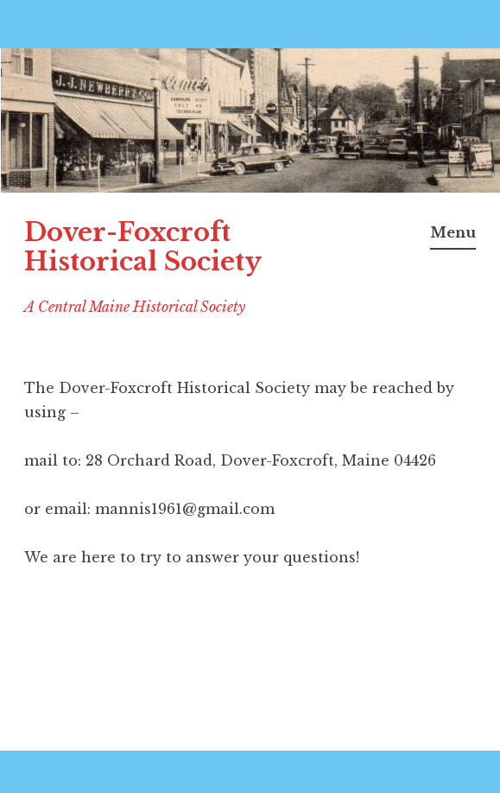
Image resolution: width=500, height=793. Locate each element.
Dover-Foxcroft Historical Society (143, 247)
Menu (453, 232)
